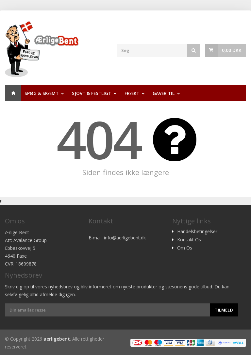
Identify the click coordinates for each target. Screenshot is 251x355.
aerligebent (56, 339)
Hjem (13, 93)
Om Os (184, 248)
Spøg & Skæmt (42, 93)
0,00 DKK (232, 50)
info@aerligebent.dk (125, 237)
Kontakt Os (189, 240)
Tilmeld (224, 310)
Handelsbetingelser (197, 231)
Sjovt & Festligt (91, 93)
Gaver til (164, 93)
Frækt (132, 93)
